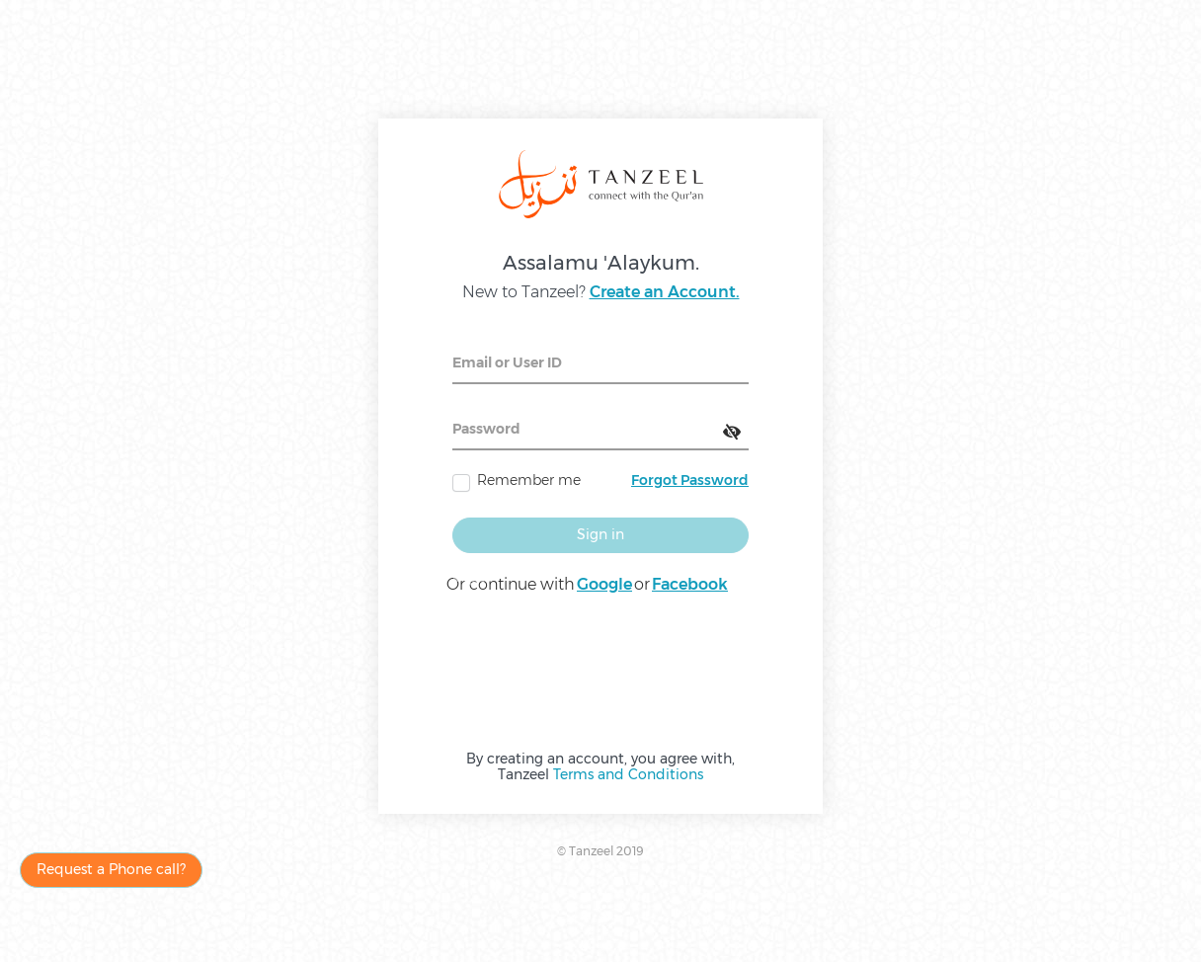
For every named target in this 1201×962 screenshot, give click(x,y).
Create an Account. (665, 291)
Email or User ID (507, 362)
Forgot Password (690, 480)
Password (486, 429)
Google (604, 584)
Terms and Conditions (628, 774)
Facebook (690, 584)
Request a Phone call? (111, 869)
